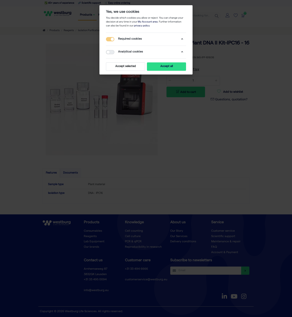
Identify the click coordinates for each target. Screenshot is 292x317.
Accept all (166, 66)
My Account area (148, 22)
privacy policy (142, 26)
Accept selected (125, 66)
